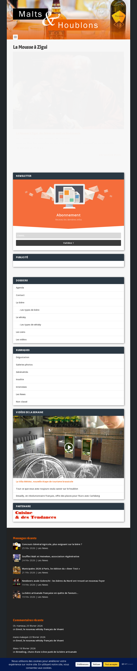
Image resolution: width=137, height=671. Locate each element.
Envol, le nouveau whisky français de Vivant (40, 597)
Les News (49, 104)
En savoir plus (52, 128)
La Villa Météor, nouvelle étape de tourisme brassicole (44, 449)
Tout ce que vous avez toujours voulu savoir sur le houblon (47, 457)
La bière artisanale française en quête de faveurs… (50, 561)
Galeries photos (24, 332)
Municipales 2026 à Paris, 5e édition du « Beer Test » (51, 536)
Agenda (20, 255)
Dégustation (22, 325)
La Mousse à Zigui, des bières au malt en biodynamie (39, 97)
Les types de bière (29, 278)
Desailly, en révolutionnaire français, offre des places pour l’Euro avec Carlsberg (58, 464)
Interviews (21, 355)
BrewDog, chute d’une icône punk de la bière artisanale (46, 620)
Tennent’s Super (25, 631)
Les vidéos (21, 307)
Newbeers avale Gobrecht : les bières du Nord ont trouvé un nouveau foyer (63, 548)
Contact (20, 263)
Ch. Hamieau (24, 104)
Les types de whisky (30, 292)
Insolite (20, 347)
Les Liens (20, 300)
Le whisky (21, 285)
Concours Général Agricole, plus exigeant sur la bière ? (52, 512)
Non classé (21, 369)
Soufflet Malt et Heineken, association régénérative (50, 524)
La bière (20, 270)
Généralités (22, 340)
